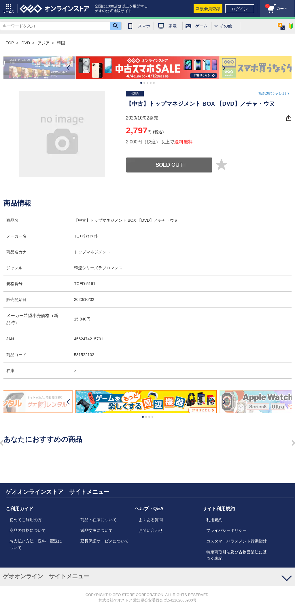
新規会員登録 (208, 8)
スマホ (144, 26)
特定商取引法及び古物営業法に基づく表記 (236, 555)
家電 (173, 26)
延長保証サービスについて (104, 541)
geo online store (54, 8)
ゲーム (201, 26)
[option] (147, 67)
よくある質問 (151, 519)
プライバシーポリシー (226, 530)
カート (265, 4)
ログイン (240, 9)
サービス (8, 8)
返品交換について (96, 530)
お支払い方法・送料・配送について (36, 544)
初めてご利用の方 (26, 519)
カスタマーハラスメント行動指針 (236, 541)
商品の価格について (28, 530)
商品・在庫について (98, 519)
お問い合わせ (151, 530)
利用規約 (214, 519)
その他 (226, 26)
